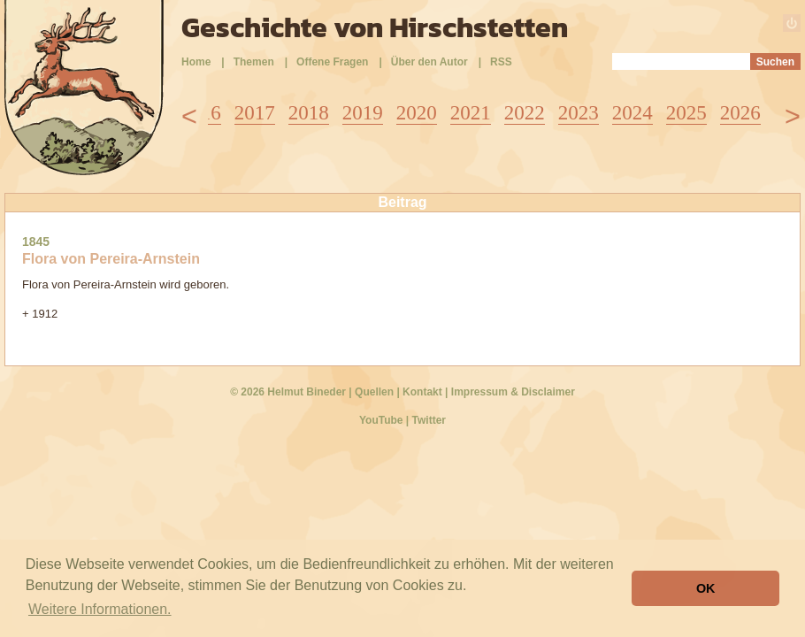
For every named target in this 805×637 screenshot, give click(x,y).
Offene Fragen (332, 62)
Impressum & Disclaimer (513, 392)
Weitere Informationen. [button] (100, 609)
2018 (308, 113)
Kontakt (422, 392)
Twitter (429, 420)
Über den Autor (429, 62)
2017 (254, 113)
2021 (470, 113)
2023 (578, 113)
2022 (524, 113)
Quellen (374, 392)
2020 (416, 113)
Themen (254, 62)
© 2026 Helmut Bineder (288, 392)
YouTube (381, 420)
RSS (501, 62)
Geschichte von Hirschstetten (374, 27)
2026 (740, 113)
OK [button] (706, 588)
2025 (686, 113)
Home (196, 62)
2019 (362, 113)
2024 (632, 113)
